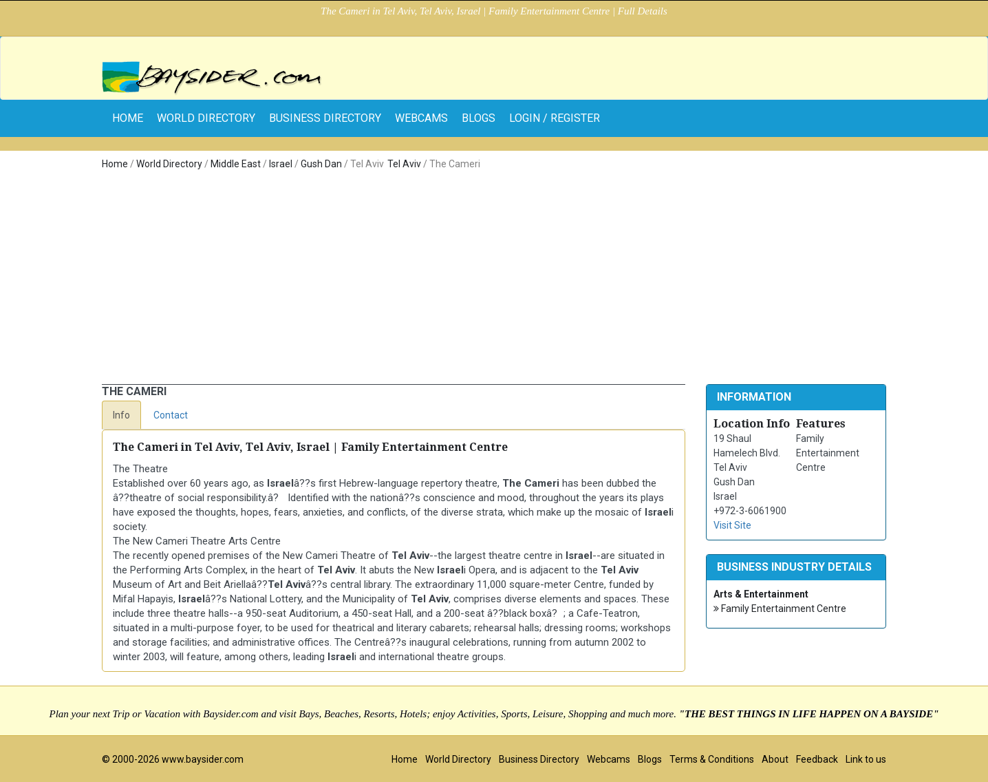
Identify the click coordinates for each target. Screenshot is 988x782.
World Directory (206, 118)
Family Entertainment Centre (779, 609)
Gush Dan (321, 163)
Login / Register (554, 118)
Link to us (866, 759)
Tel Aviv (404, 163)
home (127, 118)
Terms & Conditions (711, 759)
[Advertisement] (494, 280)
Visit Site (732, 525)
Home (115, 163)
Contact (170, 415)
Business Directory (325, 118)
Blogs (478, 118)
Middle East (236, 163)
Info (121, 415)
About (775, 759)
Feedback (817, 759)
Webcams (421, 118)
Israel (280, 163)
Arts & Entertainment (760, 594)
